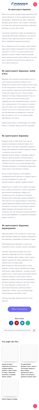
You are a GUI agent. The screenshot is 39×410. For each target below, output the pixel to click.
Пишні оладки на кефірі (9, 399)
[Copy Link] (19, 330)
